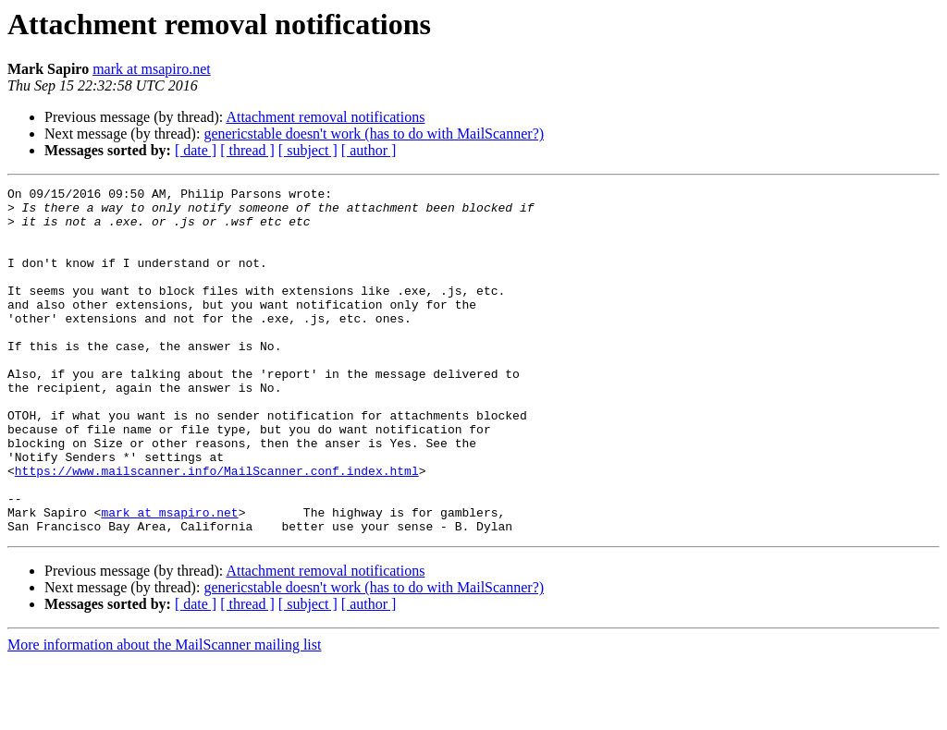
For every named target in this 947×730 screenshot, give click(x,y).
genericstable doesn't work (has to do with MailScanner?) (373, 133)
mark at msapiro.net (151, 69)
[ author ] (369, 150)
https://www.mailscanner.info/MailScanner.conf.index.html (217, 528)
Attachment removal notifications (325, 117)
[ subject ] (308, 150)
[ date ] (195, 150)
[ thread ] (247, 150)
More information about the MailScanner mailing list (164, 714)
